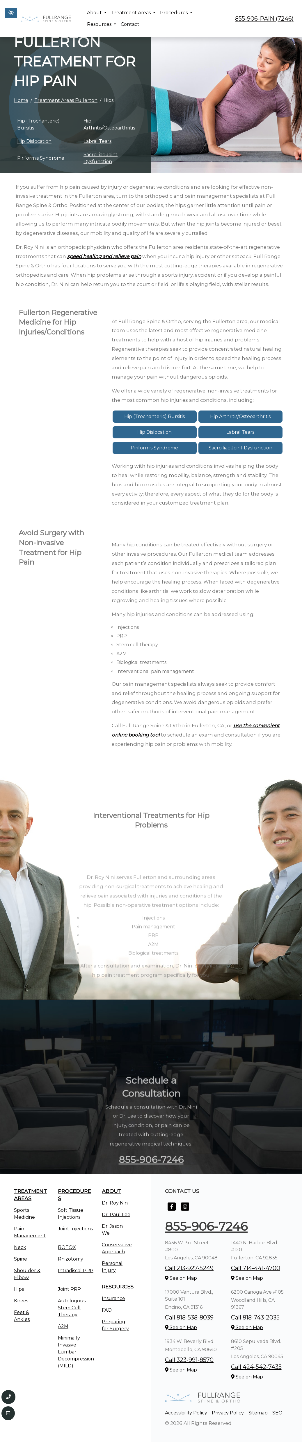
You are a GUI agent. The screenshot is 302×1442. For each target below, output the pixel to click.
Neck (20, 1247)
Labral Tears (97, 141)
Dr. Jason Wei (112, 1229)
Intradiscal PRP (75, 1270)
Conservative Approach (117, 1248)
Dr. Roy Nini (115, 1203)
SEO (277, 1413)
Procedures (176, 12)
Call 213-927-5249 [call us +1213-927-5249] (189, 1268)
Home (21, 100)
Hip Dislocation (34, 141)
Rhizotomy (70, 1259)
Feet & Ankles (22, 1316)
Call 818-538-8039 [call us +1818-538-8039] (189, 1317)
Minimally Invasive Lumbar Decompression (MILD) (76, 1352)
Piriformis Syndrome (40, 158)
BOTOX (67, 1247)
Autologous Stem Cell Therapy (72, 1307)
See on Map (181, 1278)
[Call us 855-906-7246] (8, 1397)
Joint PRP (69, 1289)
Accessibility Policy (186, 1413)
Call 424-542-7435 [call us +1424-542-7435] (256, 1366)
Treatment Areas (133, 12)
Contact (130, 24)
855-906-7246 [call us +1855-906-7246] (206, 1226)
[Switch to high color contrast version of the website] (11, 13)
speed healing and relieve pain (104, 256)
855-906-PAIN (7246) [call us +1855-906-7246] (264, 18)
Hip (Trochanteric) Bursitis (38, 124)
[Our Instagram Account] (185, 1209)
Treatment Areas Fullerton (65, 100)
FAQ (107, 1310)
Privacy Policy (228, 1413)
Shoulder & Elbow (27, 1274)
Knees (21, 1301)
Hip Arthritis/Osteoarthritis (109, 124)
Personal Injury (112, 1267)
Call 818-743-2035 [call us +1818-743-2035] (255, 1317)
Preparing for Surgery (115, 1325)
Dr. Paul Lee (116, 1214)
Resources (101, 24)
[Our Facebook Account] (171, 1209)
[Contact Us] (8, 1413)
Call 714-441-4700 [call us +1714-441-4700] (255, 1268)
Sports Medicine (24, 1213)
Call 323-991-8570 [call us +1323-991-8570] (189, 1359)
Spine (20, 1259)
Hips (19, 1289)
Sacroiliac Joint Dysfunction (101, 158)
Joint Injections (75, 1229)
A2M (63, 1326)
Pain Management (30, 1232)
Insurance (113, 1298)
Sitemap (258, 1413)
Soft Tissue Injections (70, 1213)
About (96, 12)
